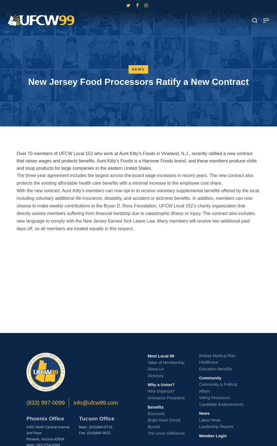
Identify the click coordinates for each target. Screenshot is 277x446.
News (138, 69)
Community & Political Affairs (218, 387)
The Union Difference (166, 433)
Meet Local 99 (161, 356)
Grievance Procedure (166, 398)
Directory (155, 375)
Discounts (156, 413)
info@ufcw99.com (95, 403)
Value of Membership (166, 362)
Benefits (156, 407)
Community (210, 378)
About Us (156, 369)
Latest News (210, 420)
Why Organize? (161, 391)
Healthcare (208, 362)
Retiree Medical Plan (217, 356)
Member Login (213, 436)
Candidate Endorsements (221, 404)
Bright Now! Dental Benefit (164, 423)
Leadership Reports (216, 426)
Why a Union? (161, 384)
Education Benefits (215, 369)
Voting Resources (214, 397)
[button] (266, 20)
